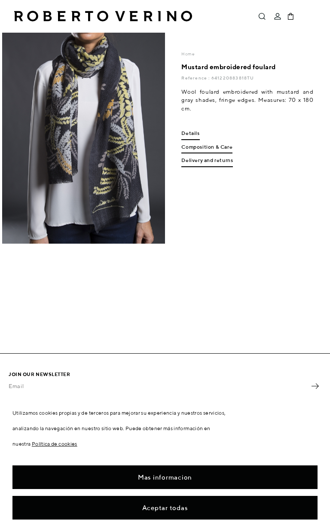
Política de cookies (54, 443)
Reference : (196, 77)
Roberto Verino (103, 16)
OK (315, 385)
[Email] (159, 385)
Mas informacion (165, 477)
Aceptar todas (165, 507)
